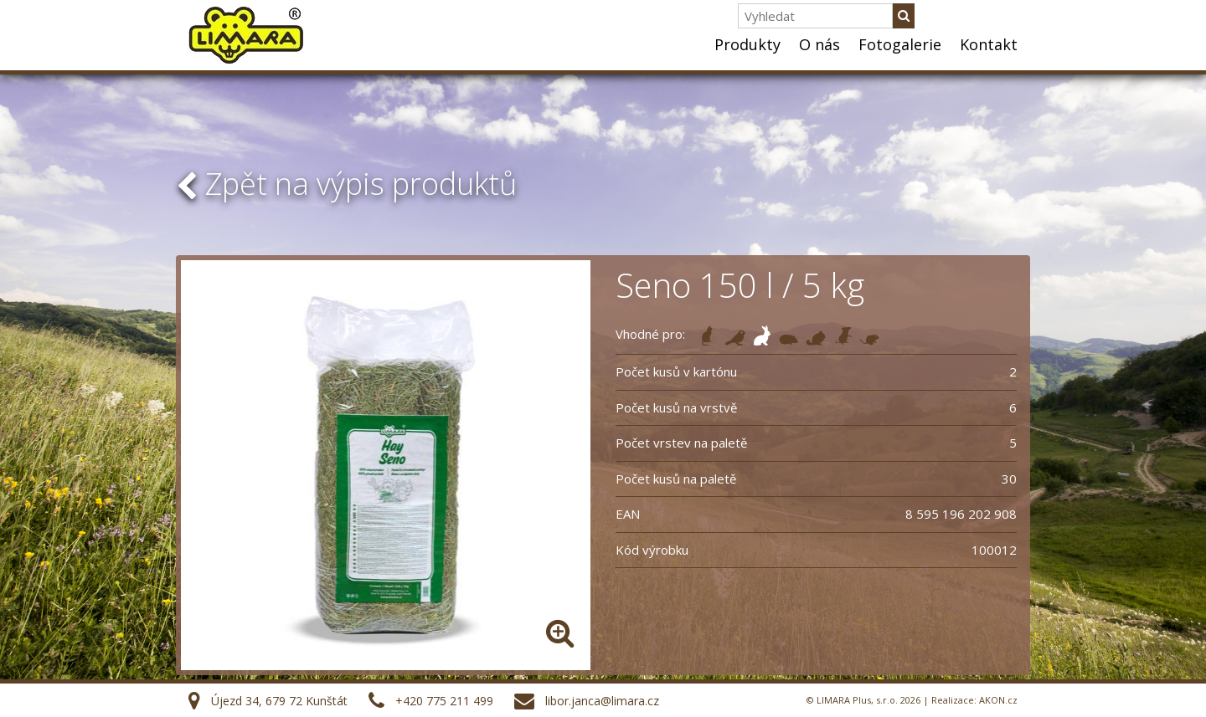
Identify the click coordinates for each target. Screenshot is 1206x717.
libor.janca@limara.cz (602, 701)
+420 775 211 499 (444, 701)
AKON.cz (998, 700)
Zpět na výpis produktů (346, 183)
